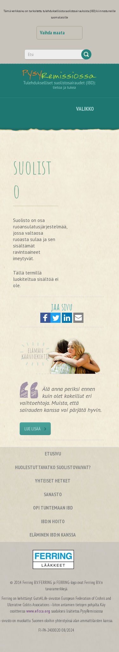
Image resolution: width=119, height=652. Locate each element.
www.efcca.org (38, 611)
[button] (45, 318)
